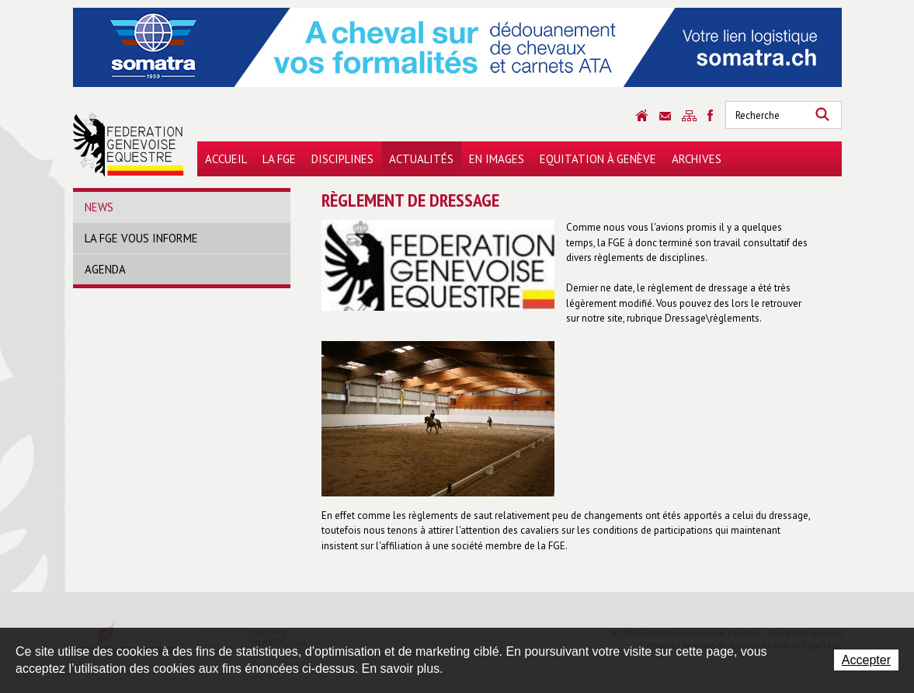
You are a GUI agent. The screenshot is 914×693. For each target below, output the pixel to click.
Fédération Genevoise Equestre (128, 144)
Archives (696, 158)
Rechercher (822, 115)
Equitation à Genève (598, 158)
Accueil (226, 158)
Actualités (421, 158)
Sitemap (689, 115)
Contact (665, 116)
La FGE (279, 158)
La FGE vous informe (141, 238)
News (99, 207)
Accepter (866, 660)
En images (496, 158)
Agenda (105, 269)
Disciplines (342, 158)
